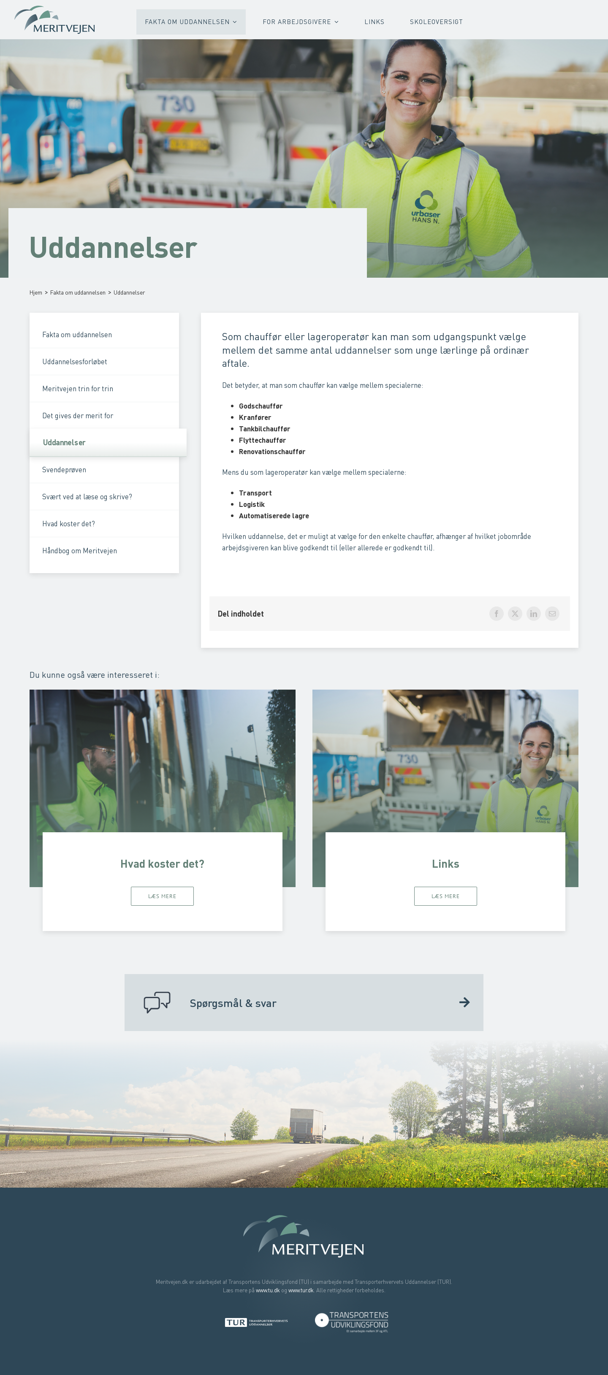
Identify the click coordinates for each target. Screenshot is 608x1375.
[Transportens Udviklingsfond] (351, 1314)
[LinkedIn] (533, 613)
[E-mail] (552, 613)
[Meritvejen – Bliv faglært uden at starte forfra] (55, 7)
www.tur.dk (301, 1290)
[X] (515, 613)
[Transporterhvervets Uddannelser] (256, 1320)
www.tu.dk (268, 1290)
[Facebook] (496, 613)
